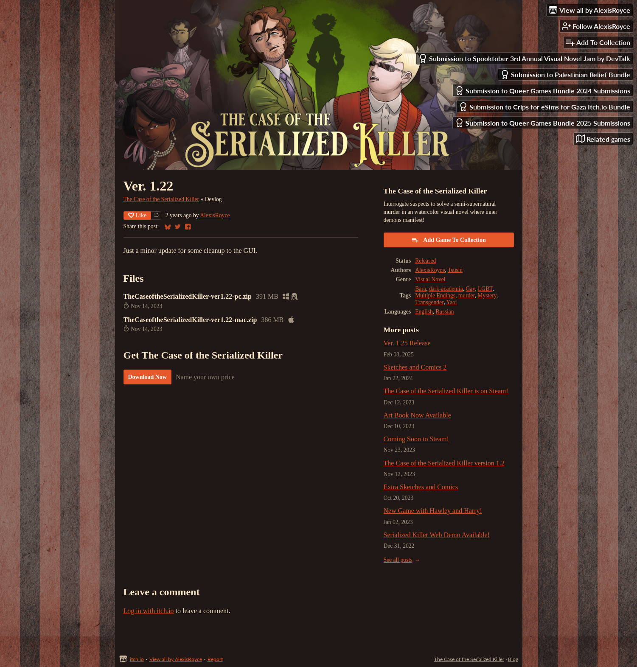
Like (137, 215)
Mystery (486, 295)
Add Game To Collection (448, 240)
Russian (445, 311)
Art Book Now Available (417, 415)
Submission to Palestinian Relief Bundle (565, 74)
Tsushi (455, 270)
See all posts (398, 560)
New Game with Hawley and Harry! (433, 510)
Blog (513, 659)
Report (215, 659)
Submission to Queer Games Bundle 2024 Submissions (542, 90)
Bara (420, 289)
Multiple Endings (435, 295)
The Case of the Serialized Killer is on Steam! (446, 391)
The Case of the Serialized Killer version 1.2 (444, 463)
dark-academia (446, 289)
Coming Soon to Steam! (416, 439)
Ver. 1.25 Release (407, 343)
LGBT (485, 289)
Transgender (429, 302)
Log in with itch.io (148, 610)
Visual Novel (430, 279)
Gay (470, 289)
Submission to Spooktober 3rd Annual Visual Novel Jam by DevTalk (524, 58)
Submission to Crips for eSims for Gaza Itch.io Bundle (544, 106)
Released (425, 261)
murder (466, 295)
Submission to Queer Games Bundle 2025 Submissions (542, 122)
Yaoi (451, 302)
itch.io (137, 659)
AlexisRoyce (215, 215)
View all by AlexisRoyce (175, 659)
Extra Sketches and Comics (421, 486)
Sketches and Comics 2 (415, 367)
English (424, 311)
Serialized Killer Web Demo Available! (437, 534)
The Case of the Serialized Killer (161, 199)
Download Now (147, 377)
